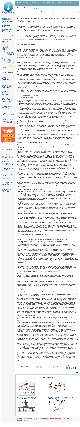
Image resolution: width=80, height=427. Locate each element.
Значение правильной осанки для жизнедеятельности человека (27, 398)
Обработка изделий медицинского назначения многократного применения (7, 109)
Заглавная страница (7, 21)
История (5, 48)
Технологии (8, 60)
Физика (8, 61)
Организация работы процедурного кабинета (8, 91)
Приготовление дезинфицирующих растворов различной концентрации (7, 77)
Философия (11, 62)
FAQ (3, 30)
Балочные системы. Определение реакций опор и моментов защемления (8, 189)
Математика (10, 52)
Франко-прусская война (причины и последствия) (7, 86)
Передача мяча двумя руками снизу (58, 381)
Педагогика (4, 56)
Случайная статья (7, 24)
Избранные (25, 2)
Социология (7, 59)
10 (46, 366)
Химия (12, 65)
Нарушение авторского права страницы (47, 418)
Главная (18, 2)
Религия (5, 58)
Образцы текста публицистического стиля (8, 114)
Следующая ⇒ (62, 11)
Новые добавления (7, 28)
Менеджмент (11, 53)
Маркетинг (7, 51)
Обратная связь (6, 29)
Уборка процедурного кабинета (6, 179)
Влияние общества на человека (7, 154)
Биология (6, 42)
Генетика (7, 43)
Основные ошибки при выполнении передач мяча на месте (61, 398)
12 (52, 366)
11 (49, 366)
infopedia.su (19, 419)
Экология (4, 67)
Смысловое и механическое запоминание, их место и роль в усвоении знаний (7, 97)
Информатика (5, 47)
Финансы (11, 63)
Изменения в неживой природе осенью (7, 174)
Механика (11, 54)
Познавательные (45, 2)
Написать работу (7, 32)
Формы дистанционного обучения (27, 381)
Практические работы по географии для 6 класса (8, 165)
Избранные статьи (7, 22)
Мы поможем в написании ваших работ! (8, 143)
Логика (5, 49)
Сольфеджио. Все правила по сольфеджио (7, 183)
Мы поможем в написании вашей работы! (62, 418)
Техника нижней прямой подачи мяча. (8, 82)
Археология (6, 41)
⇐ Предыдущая (44, 11)
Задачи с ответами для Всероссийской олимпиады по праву (8, 122)
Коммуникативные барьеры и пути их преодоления (7, 103)
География (9, 45)
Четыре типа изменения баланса (7, 118)
